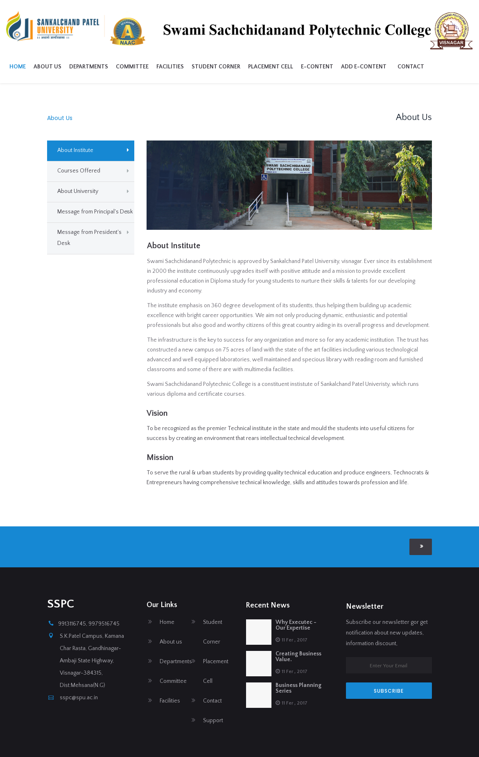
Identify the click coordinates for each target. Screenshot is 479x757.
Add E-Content (412, 66)
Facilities (219, 66)
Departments (137, 66)
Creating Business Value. (298, 656)
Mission (160, 457)
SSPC (60, 604)
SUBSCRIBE (389, 690)
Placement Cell (319, 66)
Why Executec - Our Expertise (296, 625)
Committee (181, 66)
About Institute (75, 150)
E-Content (366, 66)
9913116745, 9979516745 (89, 624)
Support (213, 720)
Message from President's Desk (89, 238)
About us (96, 66)
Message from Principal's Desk (95, 212)
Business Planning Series (298, 688)
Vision (157, 413)
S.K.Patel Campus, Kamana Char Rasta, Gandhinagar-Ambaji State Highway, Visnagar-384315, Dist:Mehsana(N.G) (92, 661)
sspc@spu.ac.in (79, 697)
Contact (459, 66)
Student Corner (264, 66)
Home (66, 66)
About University (77, 191)
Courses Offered (78, 171)
